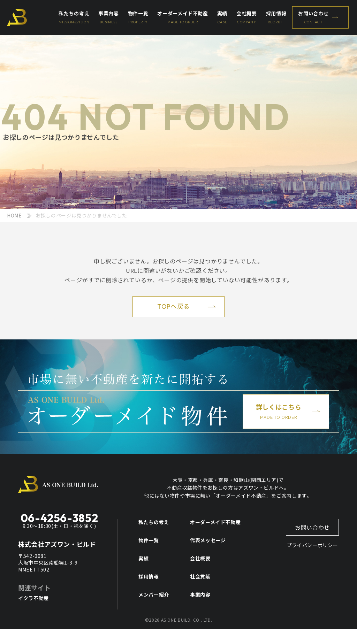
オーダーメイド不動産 (215, 522)
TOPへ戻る (173, 306)
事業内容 (200, 594)
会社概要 (200, 558)
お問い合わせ (312, 527)
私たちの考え (153, 522)
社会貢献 (200, 576)
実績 (143, 558)
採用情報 (148, 576)
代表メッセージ (208, 540)
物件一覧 (148, 540)
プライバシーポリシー (312, 545)
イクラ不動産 (33, 598)
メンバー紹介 (153, 594)
